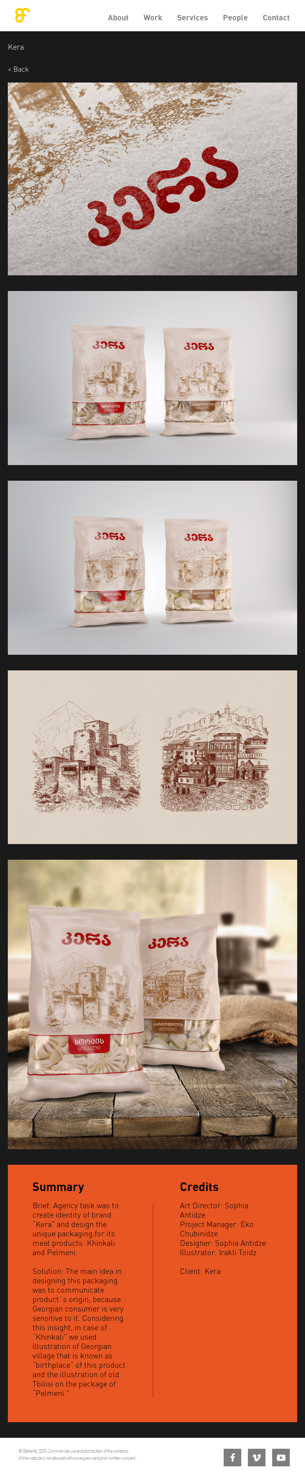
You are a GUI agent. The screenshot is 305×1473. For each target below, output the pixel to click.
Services (192, 17)
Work (153, 17)
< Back (18, 69)
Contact (276, 17)
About (118, 17)
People (235, 17)
